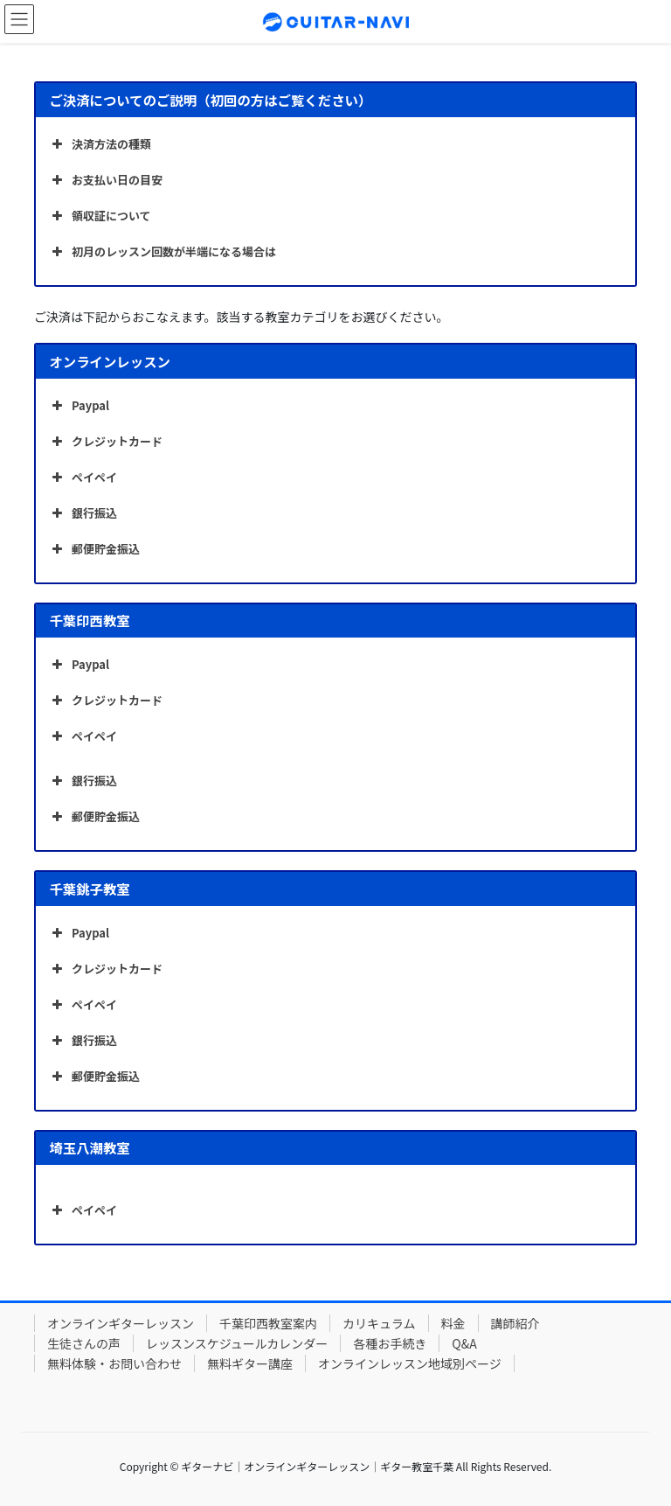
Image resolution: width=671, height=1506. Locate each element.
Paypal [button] (78, 406)
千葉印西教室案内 (268, 1323)
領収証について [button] (99, 216)
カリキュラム (379, 1323)
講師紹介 (515, 1323)
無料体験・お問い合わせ (114, 1363)
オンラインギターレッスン (120, 1323)
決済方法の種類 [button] (99, 144)
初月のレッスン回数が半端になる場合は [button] (162, 252)
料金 (453, 1323)
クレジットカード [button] (105, 441)
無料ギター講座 (250, 1363)
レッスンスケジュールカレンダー (237, 1343)
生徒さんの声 (84, 1343)
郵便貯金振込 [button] (94, 549)
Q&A (464, 1343)
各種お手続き (389, 1343)
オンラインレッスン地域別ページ (410, 1363)
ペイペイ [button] (82, 477)
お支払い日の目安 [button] (105, 180)
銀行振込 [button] (82, 513)
